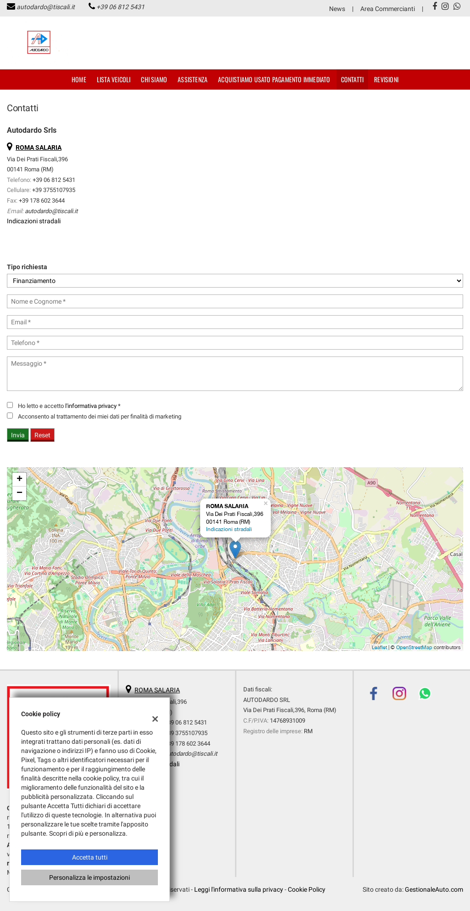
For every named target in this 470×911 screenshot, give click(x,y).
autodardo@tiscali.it (46, 7)
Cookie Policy (306, 889)
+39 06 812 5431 (120, 7)
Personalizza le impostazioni (89, 877)
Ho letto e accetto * (69, 405)
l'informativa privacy (91, 405)
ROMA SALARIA (157, 690)
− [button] (19, 493)
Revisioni (386, 79)
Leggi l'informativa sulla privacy (238, 889)
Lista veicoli (114, 79)
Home (79, 79)
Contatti (352, 79)
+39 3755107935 (53, 190)
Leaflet (379, 647)
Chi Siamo (154, 79)
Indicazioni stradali (34, 221)
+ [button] (19, 480)
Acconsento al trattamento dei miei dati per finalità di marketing (99, 416)
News (337, 8)
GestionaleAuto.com (434, 889)
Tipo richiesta (27, 267)
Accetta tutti (89, 857)
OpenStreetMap (414, 647)
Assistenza (192, 79)
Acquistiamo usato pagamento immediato (274, 79)
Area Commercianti (387, 8)
